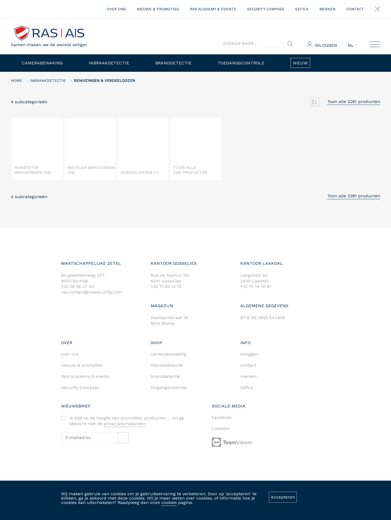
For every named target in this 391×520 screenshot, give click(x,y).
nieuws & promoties (158, 9)
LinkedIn (221, 428)
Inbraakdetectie (109, 63)
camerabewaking (169, 354)
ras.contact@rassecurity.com (91, 292)
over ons (116, 9)
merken (327, 9)
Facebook (222, 417)
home (16, 80)
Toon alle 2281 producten (353, 101)
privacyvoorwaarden (125, 423)
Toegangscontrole (240, 63)
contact (355, 9)
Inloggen (326, 45)
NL (352, 45)
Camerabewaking (42, 63)
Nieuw (300, 63)
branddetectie (165, 376)
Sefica (301, 9)
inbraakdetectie (167, 365)
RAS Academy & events (213, 9)
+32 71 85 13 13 (166, 286)
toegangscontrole (169, 387)
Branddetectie (173, 63)
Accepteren (283, 497)
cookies (169, 502)
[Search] (254, 43)
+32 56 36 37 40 (77, 286)
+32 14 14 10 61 (255, 286)
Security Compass (265, 9)
